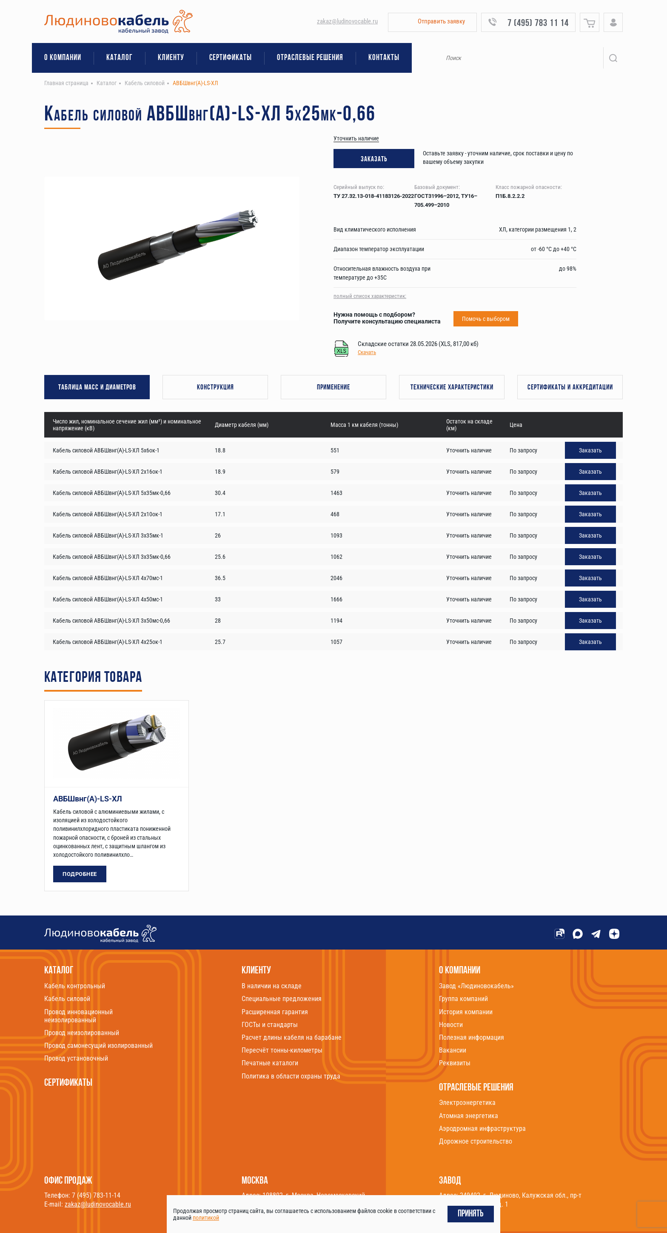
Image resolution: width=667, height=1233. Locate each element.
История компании (466, 1012)
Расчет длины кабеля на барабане (292, 1037)
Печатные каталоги (270, 1063)
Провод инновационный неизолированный (78, 1016)
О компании (62, 58)
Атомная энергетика (468, 1116)
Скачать (367, 352)
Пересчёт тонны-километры (282, 1050)
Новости (451, 1025)
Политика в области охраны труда (291, 1076)
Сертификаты (230, 58)
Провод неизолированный (81, 1033)
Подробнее (80, 874)
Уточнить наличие (356, 138)
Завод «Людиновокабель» (476, 986)
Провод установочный (76, 1058)
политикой (206, 1217)
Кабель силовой (67, 999)
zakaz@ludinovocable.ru (347, 21)
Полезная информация (471, 1037)
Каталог (119, 58)
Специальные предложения (282, 999)
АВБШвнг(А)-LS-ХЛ (87, 798)
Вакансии (452, 1050)
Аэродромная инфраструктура (482, 1128)
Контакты (383, 58)
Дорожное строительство (475, 1141)
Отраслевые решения (310, 58)
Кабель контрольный (74, 986)
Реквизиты (454, 1063)
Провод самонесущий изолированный (98, 1045)
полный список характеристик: (370, 296)
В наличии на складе (272, 986)
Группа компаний (463, 999)
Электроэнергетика (467, 1103)
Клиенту (171, 58)
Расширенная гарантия (275, 1012)
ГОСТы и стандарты (270, 1025)
